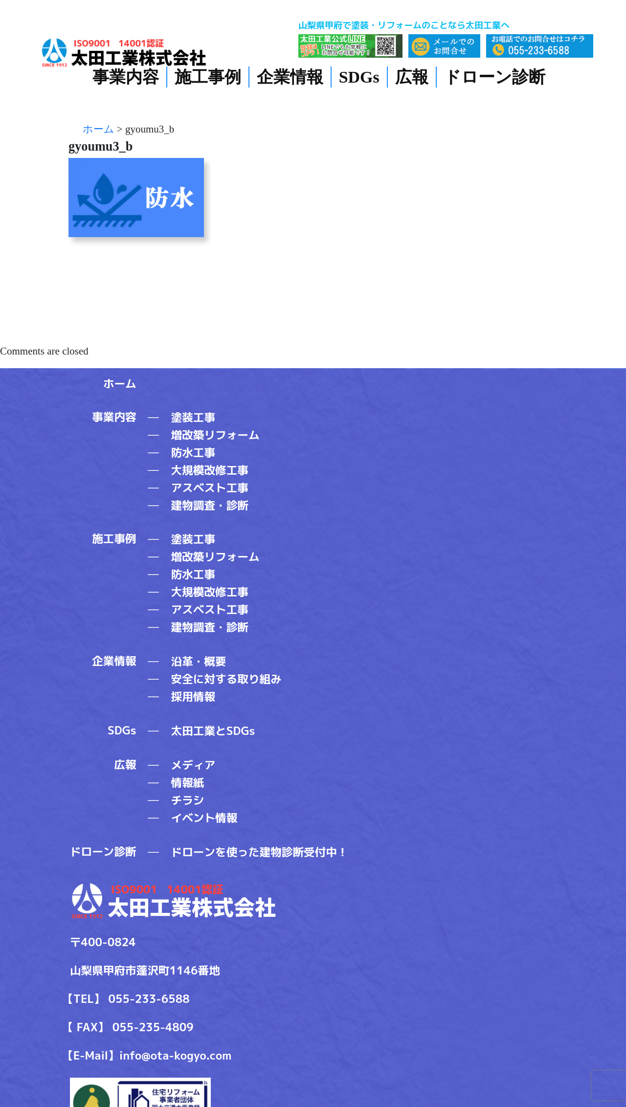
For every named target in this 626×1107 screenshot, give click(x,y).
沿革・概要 (198, 661)
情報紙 (187, 782)
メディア (193, 765)
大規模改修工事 (209, 470)
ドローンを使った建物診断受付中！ (259, 852)
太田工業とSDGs (213, 730)
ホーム (119, 383)
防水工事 (193, 452)
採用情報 (193, 696)
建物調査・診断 (209, 505)
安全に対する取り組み (226, 678)
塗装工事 (193, 417)
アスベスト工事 (209, 487)
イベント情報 (204, 817)
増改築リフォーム (215, 435)
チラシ (187, 800)
